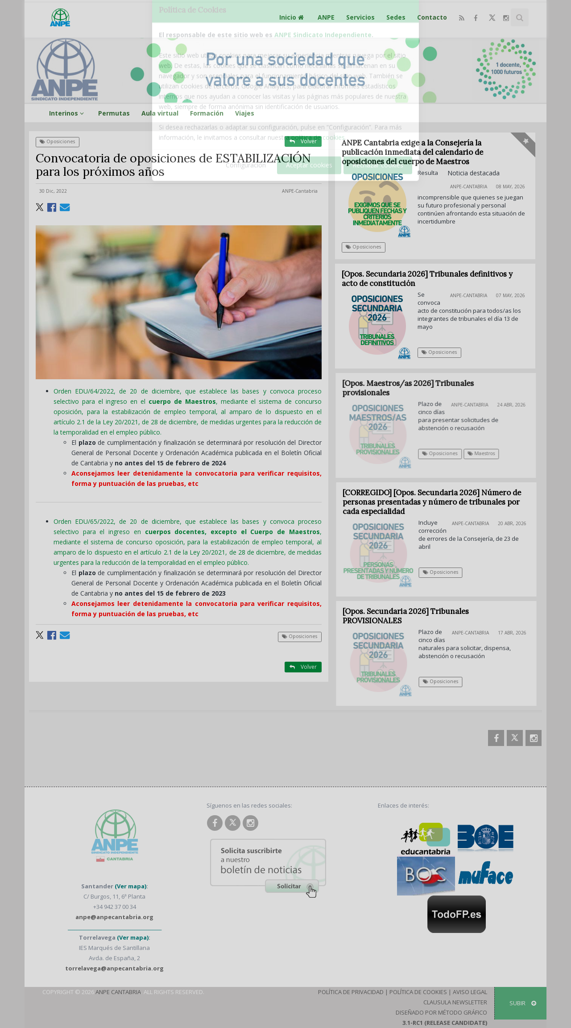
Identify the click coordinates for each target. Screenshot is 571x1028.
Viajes (244, 113)
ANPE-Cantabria (300, 191)
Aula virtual (159, 113)
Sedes (395, 17)
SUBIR (522, 1003)
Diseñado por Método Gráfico (441, 1012)
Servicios (360, 17)
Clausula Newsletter (455, 1002)
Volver (303, 141)
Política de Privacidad (351, 992)
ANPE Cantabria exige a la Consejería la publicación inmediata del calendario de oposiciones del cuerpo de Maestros (412, 152)
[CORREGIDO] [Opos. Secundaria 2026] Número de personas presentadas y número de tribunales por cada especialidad (437, 502)
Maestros (487, 453)
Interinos (68, 113)
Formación (206, 113)
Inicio (292, 17)
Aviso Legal (470, 992)
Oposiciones (57, 141)
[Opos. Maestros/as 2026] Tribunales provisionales (414, 388)
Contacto (432, 17)
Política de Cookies (418, 992)
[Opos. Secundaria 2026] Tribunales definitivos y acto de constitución (427, 278)
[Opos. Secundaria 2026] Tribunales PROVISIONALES (411, 616)
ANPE (326, 17)
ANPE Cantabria (118, 992)
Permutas (114, 113)
